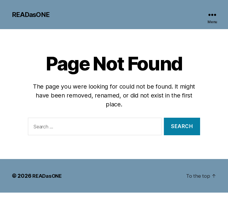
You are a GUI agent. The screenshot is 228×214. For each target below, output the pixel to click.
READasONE (32, 14)
